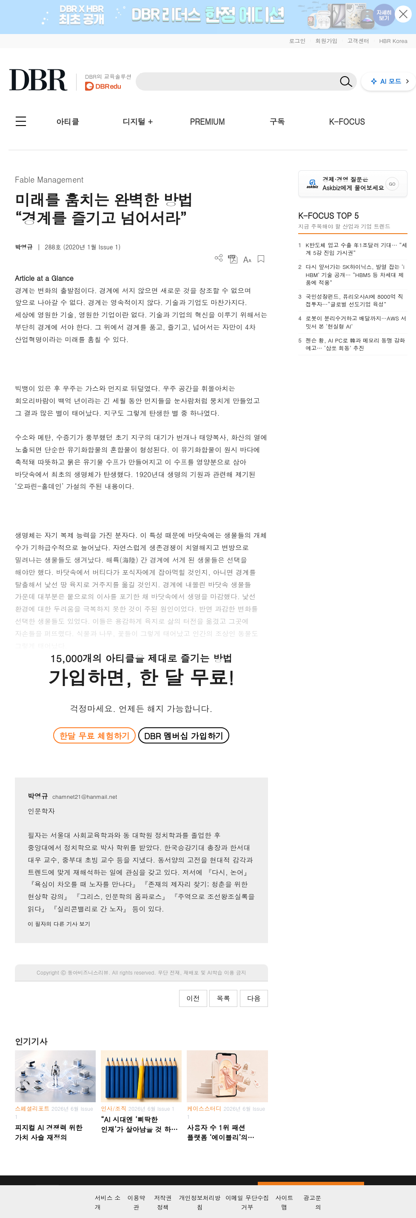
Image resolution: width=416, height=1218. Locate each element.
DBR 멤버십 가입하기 (184, 735)
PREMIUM (207, 121)
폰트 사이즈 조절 (247, 259)
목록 (223, 998)
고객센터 (358, 41)
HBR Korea (393, 41)
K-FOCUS (347, 121)
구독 (277, 121)
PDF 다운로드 (233, 259)
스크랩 (261, 259)
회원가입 (326, 41)
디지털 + (138, 121)
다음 (254, 998)
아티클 (67, 121)
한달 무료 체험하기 (94, 735)
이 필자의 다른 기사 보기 (59, 924)
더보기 (219, 258)
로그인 (297, 41)
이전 (193, 998)
